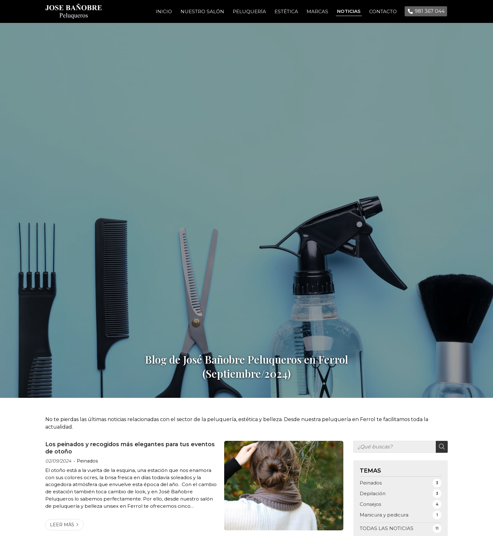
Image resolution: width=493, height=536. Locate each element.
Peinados (87, 465)
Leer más (62, 529)
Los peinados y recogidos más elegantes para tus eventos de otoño (130, 452)
